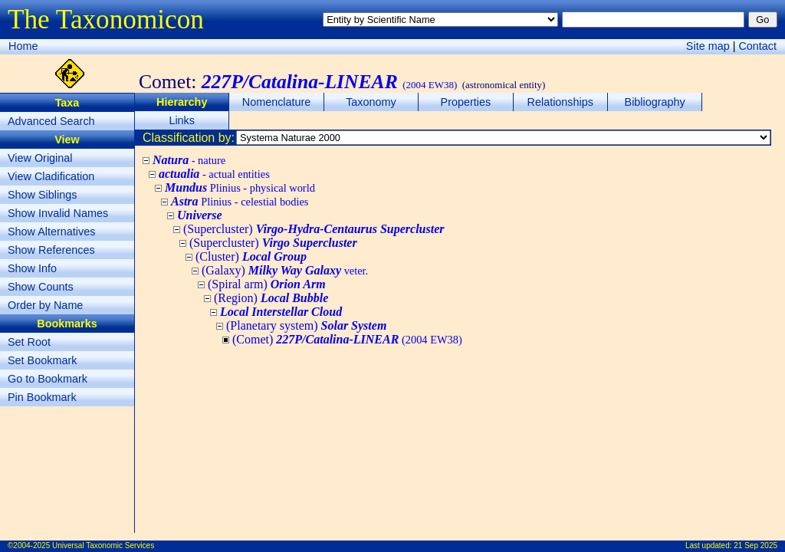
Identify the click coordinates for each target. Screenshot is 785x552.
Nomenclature (276, 102)
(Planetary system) (306, 325)
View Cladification (51, 176)
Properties (466, 102)
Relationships (560, 102)
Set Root (29, 342)
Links (182, 120)
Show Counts (41, 287)
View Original (40, 158)
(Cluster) (251, 256)
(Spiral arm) (267, 284)
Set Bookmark (42, 360)
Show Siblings (42, 195)
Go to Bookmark (47, 379)
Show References (51, 250)
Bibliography (655, 102)
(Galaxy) (285, 270)
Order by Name (45, 305)
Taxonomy (371, 102)
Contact (757, 46)
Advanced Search (51, 121)
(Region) (271, 297)
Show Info (32, 268)
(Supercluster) (313, 228)
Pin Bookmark (42, 397)
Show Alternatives (51, 231)
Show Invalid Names (58, 213)
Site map (708, 46)
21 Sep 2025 (755, 545)
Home (23, 46)
